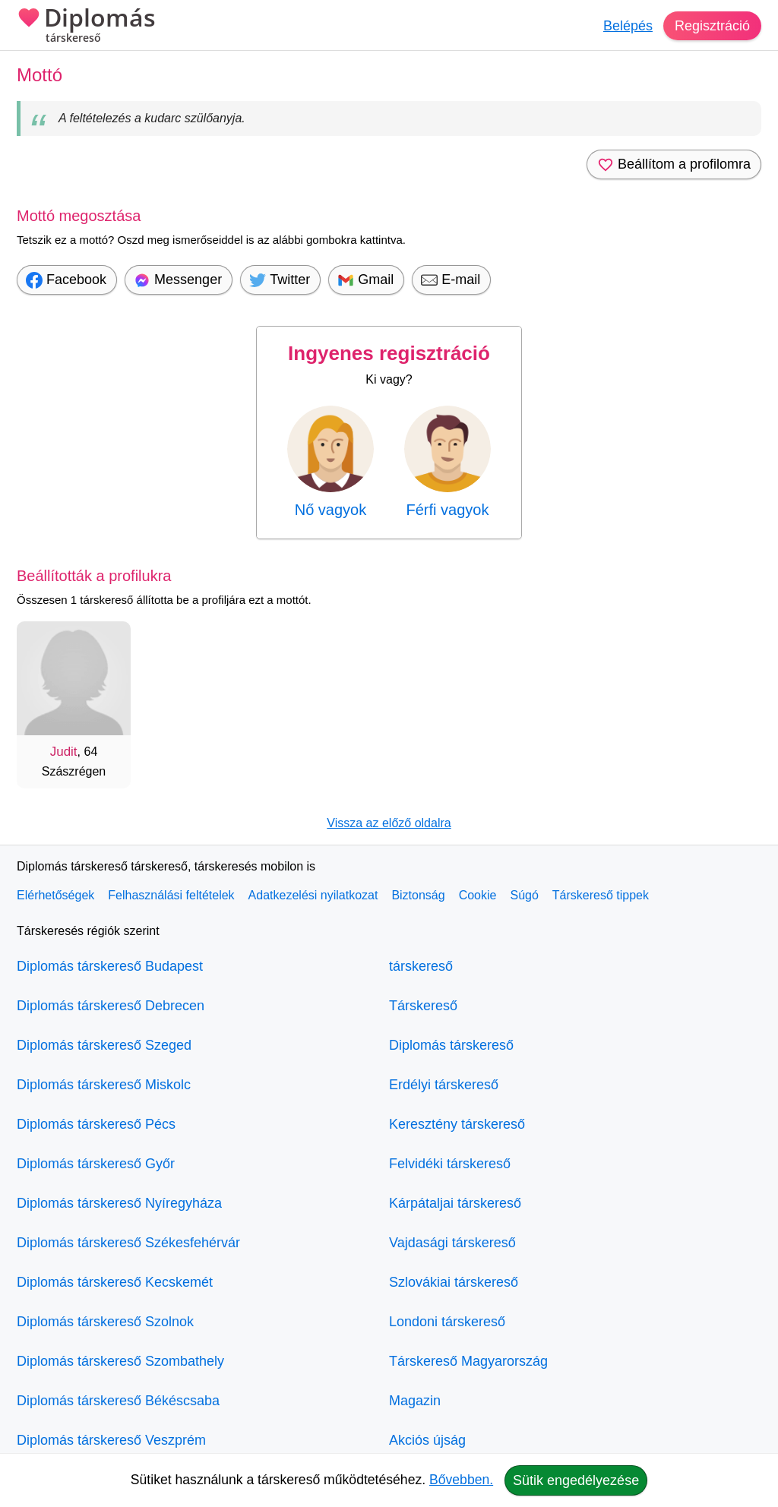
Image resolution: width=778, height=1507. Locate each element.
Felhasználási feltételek (171, 895)
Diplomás (86, 26)
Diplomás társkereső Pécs (96, 1124)
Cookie (478, 895)
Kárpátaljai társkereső (455, 1203)
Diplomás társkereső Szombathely (120, 1361)
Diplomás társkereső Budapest (110, 966)
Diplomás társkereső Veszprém (111, 1440)
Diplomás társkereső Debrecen (110, 1005)
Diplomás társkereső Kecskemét (115, 1282)
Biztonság (417, 895)
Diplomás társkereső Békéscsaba (118, 1400)
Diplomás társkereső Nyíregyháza (119, 1203)
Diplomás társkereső (451, 1045)
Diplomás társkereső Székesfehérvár (128, 1242)
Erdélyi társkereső (443, 1084)
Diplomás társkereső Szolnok (105, 1321)
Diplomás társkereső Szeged (104, 1045)
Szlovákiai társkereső (453, 1282)
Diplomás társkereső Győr (96, 1163)
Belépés (628, 25)
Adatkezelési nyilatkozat (313, 895)
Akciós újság (427, 1440)
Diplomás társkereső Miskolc (104, 1084)
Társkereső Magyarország (468, 1361)
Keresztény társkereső (457, 1124)
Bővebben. (461, 1479)
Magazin (415, 1400)
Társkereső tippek (600, 895)
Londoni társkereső (447, 1321)
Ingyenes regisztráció (389, 353)
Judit (63, 751)
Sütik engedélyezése (576, 1480)
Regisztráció (712, 25)
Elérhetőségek (55, 895)
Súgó (524, 895)
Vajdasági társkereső (452, 1242)
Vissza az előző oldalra (389, 823)
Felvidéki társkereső (450, 1163)
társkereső (421, 966)
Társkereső (423, 1005)
